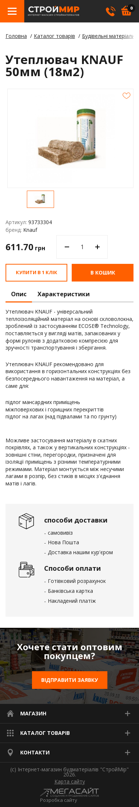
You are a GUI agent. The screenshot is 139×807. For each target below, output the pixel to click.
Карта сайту (69, 781)
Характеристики (64, 294)
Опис (18, 294)
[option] (40, 199)
